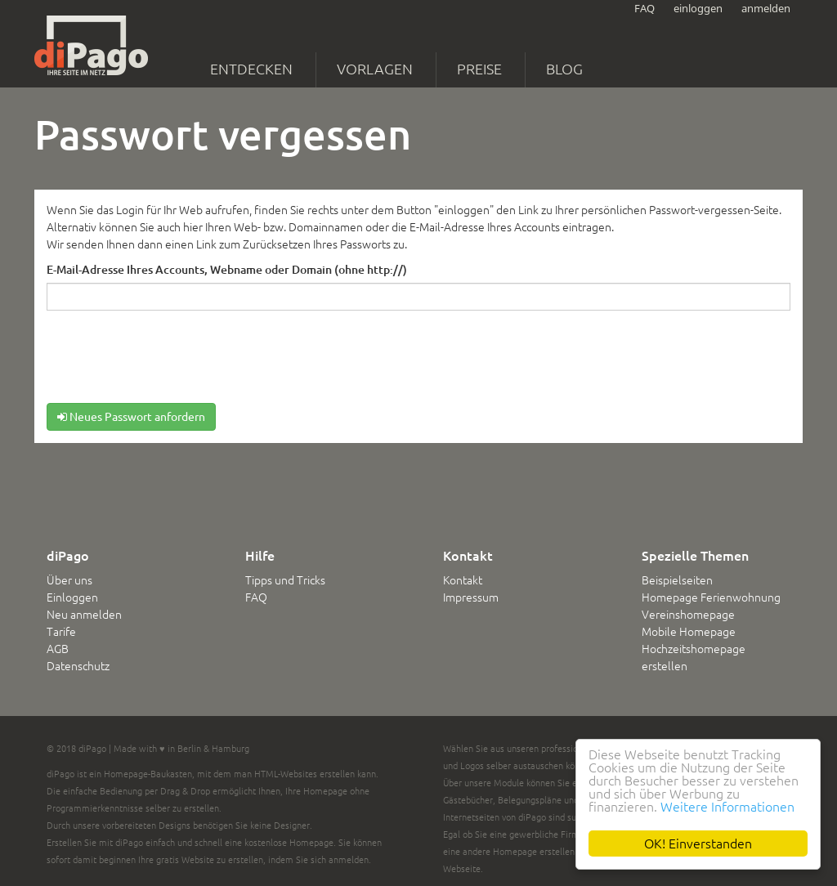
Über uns (69, 580)
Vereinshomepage (688, 614)
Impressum (471, 597)
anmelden (765, 8)
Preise (479, 68)
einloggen (698, 8)
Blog (564, 68)
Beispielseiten (677, 580)
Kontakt (462, 580)
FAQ (644, 8)
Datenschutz (78, 666)
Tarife (61, 631)
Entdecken (251, 68)
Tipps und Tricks (285, 580)
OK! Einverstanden (698, 843)
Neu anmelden (84, 614)
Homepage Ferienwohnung (711, 597)
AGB (58, 649)
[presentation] (171, 360)
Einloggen (72, 597)
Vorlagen (375, 68)
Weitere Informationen (727, 806)
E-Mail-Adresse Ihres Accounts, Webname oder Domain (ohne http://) (227, 269)
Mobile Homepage (689, 631)
